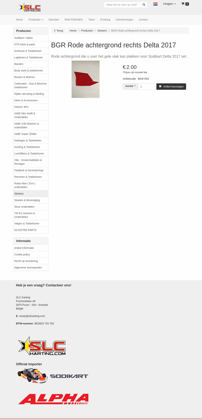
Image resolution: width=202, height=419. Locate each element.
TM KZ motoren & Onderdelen (24, 215)
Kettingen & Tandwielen (28, 140)
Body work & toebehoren (28, 70)
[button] (155, 3)
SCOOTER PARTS (25, 230)
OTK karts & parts (24, 44)
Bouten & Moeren (24, 77)
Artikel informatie (24, 247)
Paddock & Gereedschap (29, 170)
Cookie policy (22, 254)
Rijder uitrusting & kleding (29, 93)
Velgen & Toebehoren (26, 223)
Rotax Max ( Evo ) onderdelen (24, 185)
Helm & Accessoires (26, 100)
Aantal (129, 86)
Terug (60, 30)
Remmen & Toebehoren (28, 176)
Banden (18, 63)
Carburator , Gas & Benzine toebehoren (30, 85)
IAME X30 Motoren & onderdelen (26, 125)
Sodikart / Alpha (23, 37)
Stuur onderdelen (24, 206)
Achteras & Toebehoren (28, 50)
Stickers (19, 193)
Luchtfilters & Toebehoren (29, 153)
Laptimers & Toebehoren (28, 57)
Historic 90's (21, 106)
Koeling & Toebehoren (27, 147)
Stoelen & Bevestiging (27, 200)
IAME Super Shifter (25, 133)
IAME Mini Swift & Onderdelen (24, 115)
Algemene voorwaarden (28, 267)
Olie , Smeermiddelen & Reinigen (28, 162)
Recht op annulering (26, 260)
